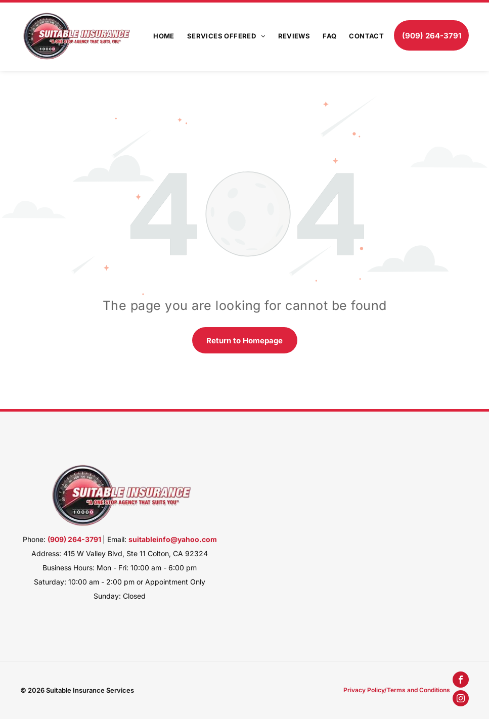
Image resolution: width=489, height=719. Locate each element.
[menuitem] (157, 35)
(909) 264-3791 (74, 539)
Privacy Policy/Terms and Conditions (396, 690)
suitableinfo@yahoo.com (172, 539)
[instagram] (461, 699)
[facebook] (461, 680)
